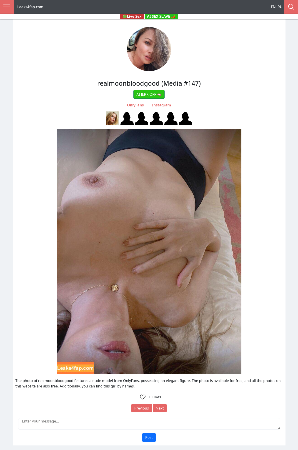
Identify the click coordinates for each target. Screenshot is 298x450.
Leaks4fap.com (30, 6)
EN (273, 6)
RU (280, 6)
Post (149, 437)
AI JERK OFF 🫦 (148, 94)
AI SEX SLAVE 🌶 (161, 16)
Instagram (161, 105)
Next (160, 408)
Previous (141, 408)
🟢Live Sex (132, 16)
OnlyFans (135, 105)
